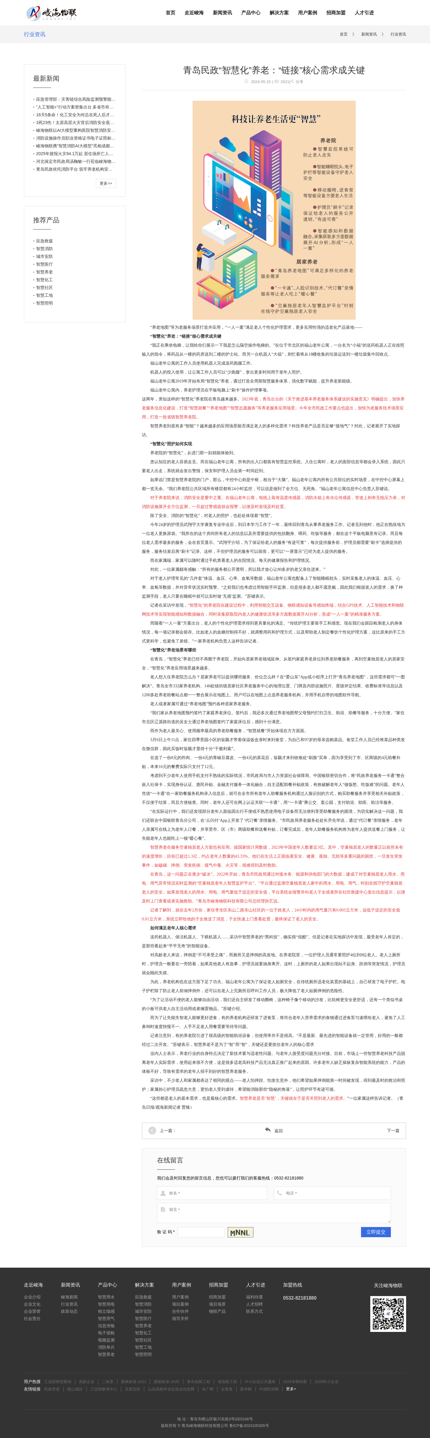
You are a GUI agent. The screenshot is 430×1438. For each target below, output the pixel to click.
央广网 (208, 1389)
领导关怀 (180, 1318)
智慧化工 (44, 279)
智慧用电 (106, 1304)
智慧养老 (44, 272)
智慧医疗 (44, 264)
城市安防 (44, 256)
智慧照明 (44, 303)
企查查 (227, 1389)
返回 (274, 1130)
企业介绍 (32, 1297)
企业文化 (32, 1304)
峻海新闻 (69, 1297)
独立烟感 (106, 1311)
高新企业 (86, 1381)
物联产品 (217, 1311)
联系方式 (254, 1311)
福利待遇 (254, 1297)
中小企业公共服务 (260, 1381)
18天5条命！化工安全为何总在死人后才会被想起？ (83, 114)
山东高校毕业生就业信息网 (171, 1389)
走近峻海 (194, 12)
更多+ (291, 1389)
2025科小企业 (326, 1381)
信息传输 (106, 1325)
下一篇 (393, 1130)
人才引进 (364, 12)
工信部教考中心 (103, 1389)
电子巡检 (106, 1332)
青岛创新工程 (198, 1381)
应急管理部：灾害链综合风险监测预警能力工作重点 (84, 99)
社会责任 (32, 1318)
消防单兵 (106, 1347)
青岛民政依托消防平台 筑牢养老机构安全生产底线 (82, 169)
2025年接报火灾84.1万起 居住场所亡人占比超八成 (83, 153)
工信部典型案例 (57, 1381)
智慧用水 (106, 1297)
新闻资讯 (222, 12)
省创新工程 (227, 1381)
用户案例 (307, 12)
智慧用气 (106, 1318)
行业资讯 (34, 34)
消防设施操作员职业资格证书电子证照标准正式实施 (84, 138)
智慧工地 (44, 295)
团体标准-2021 (133, 1381)
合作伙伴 (180, 1311)
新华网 (246, 1389)
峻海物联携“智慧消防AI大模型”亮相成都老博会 (79, 145)
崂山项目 (75, 1389)
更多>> (106, 183)
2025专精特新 (295, 1381)
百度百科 (132, 1389)
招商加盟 (335, 12)
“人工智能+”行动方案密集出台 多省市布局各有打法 (83, 107)
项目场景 (217, 1304)
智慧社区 (44, 287)
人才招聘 (254, 1304)
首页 (170, 12)
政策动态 (69, 1311)
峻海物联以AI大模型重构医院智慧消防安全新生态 (82, 130)
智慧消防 (44, 248)
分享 (296, 81)
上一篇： (168, 1130)
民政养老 (52, 1389)
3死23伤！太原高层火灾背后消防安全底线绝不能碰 (83, 122)
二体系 (107, 1381)
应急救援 (44, 240)
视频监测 (106, 1340)
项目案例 (180, 1304)
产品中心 (250, 12)
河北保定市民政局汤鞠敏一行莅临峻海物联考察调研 (84, 161)
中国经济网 (269, 1389)
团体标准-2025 (166, 1381)
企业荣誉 (32, 1311)
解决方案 (279, 12)
